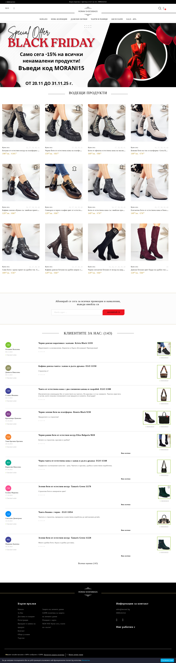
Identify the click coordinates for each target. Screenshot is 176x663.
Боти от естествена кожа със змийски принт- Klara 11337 (112, 210)
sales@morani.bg (123, 609)
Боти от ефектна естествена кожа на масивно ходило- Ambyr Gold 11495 (118, 151)
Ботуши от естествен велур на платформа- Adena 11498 (25, 151)
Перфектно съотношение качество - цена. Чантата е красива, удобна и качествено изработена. (75, 466)
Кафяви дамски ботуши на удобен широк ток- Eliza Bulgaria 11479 (73, 270)
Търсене (21, 638)
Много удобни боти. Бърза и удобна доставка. (56, 543)
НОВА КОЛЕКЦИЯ (59, 19)
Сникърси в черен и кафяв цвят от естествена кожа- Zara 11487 (71, 210)
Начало (21, 609)
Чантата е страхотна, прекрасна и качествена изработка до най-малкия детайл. (69, 517)
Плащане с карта (49, 620)
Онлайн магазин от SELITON (147, 654)
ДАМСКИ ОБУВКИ (79, 19)
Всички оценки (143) (88, 563)
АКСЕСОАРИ (117, 19)
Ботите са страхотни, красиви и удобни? (54, 440)
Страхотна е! (43, 371)
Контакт (21, 631)
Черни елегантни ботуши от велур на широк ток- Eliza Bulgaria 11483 (117, 270)
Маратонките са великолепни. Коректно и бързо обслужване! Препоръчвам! (68, 348)
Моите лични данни (76, 654)
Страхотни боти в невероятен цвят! (52, 491)
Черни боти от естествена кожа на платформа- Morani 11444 (70, 151)
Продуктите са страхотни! (48, 417)
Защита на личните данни (53, 609)
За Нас (20, 613)
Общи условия (24, 634)
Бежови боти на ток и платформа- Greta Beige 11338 (152, 151)
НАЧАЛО (43, 19)
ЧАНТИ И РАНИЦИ (99, 19)
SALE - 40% (131, 19)
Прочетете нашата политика (54, 655)
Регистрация (23, 620)
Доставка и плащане (26, 616)
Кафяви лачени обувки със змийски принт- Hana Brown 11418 (28, 210)
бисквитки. (86, 660)
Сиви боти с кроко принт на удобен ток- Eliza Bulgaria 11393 (27, 270)
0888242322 (11, 2)
